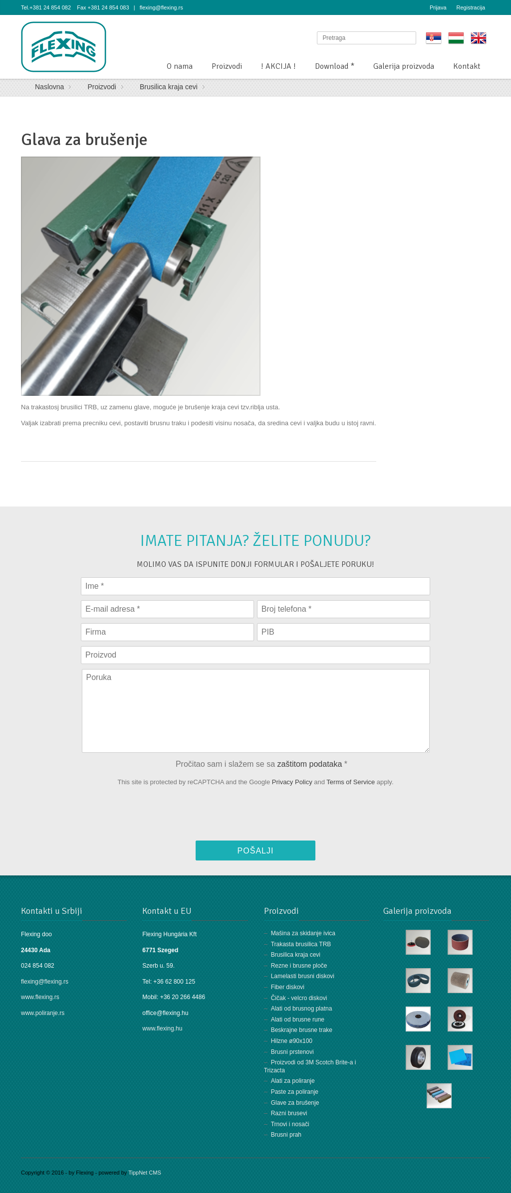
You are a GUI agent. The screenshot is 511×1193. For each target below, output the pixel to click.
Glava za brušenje (84, 139)
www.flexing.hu (163, 1028)
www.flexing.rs (40, 997)
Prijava (438, 7)
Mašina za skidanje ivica (303, 933)
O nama (180, 66)
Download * (334, 66)
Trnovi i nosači (290, 1124)
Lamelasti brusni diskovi (302, 976)
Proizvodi (227, 66)
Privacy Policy (292, 782)
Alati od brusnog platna (301, 1008)
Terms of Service (350, 782)
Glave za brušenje (295, 1102)
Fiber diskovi (287, 987)
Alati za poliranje (293, 1080)
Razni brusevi (289, 1113)
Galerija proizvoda (403, 66)
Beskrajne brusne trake (301, 1029)
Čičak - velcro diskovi (299, 998)
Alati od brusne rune (297, 1019)
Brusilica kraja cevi (295, 954)
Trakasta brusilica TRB (301, 944)
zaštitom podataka (309, 763)
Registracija (471, 7)
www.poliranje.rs (42, 1013)
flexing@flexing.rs (44, 981)
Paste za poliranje (294, 1091)
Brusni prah (286, 1134)
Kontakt (467, 66)
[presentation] (255, 816)
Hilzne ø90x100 (291, 1040)
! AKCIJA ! (278, 66)
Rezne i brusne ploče (299, 965)
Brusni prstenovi (292, 1051)
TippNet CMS (144, 1173)
